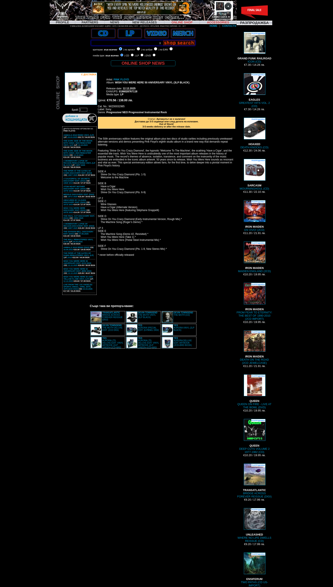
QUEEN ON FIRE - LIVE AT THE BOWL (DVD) (254, 391)
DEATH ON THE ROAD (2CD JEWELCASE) (254, 347)
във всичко (110, 49)
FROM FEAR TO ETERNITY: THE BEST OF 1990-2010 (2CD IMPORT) (254, 301)
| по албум (146, 49)
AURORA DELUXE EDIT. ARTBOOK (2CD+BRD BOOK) (183, 341)
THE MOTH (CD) (183, 313)
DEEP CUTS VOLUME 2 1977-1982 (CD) (254, 436)
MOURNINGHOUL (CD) (254, 174)
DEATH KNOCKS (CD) (254, 133)
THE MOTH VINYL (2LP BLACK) (148, 314)
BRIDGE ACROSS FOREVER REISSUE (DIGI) (112, 316)
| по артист (129, 49)
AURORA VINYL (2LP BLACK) (184, 327)
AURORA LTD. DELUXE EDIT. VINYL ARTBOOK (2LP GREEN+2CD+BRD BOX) (107, 344)
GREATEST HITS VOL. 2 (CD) (254, 90)
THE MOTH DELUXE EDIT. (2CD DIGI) (112, 327)
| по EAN (163, 49)
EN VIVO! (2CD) (254, 215)
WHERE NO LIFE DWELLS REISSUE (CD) (254, 525)
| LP (137, 55)
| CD (126, 55)
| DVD (148, 55)
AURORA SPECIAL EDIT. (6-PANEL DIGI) (148, 327)
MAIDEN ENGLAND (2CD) (254, 257)
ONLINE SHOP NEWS (143, 63)
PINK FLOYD (121, 79)
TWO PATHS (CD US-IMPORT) (254, 570)
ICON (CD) (254, 47)
